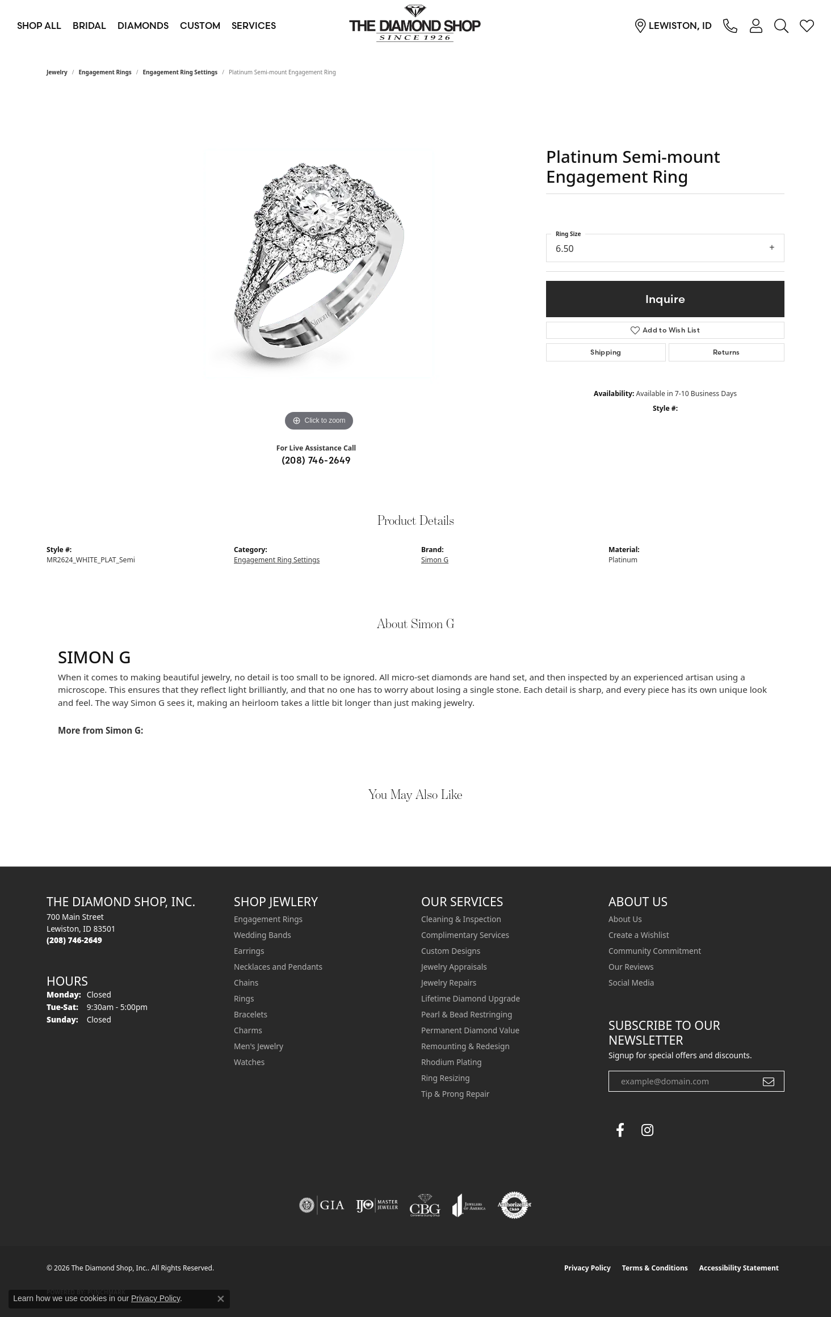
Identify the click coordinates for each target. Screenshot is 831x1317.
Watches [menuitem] (249, 1062)
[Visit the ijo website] (377, 1205)
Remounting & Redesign (465, 1046)
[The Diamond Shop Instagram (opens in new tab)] (674, 1130)
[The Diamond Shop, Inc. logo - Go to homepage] (415, 25)
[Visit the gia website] (322, 1205)
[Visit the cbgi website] (425, 1205)
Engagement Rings (105, 72)
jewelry (57, 72)
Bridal (89, 25)
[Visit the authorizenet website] (514, 1205)
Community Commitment (654, 950)
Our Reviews (630, 966)
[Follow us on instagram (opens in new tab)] (647, 1130)
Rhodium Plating (451, 1062)
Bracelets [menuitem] (250, 1014)
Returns (726, 352)
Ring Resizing (445, 1077)
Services (254, 25)
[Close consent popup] (220, 1298)
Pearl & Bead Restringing (466, 1014)
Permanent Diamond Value (470, 1030)
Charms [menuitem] (248, 1030)
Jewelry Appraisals (454, 966)
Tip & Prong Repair (455, 1093)
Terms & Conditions (655, 1268)
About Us (625, 919)
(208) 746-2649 (316, 460)
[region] (319, 264)
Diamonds (143, 25)
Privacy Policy (587, 1268)
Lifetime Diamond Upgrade (470, 998)
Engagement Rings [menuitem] (268, 919)
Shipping (605, 352)
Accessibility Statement (739, 1268)
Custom (200, 25)
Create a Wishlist (638, 934)
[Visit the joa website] (468, 1205)
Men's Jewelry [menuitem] (258, 1046)
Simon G (434, 560)
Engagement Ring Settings (180, 72)
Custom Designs (450, 950)
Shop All (39, 25)
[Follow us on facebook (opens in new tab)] (619, 1130)
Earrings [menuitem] (249, 950)
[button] (756, 25)
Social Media (631, 982)
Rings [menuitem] (244, 998)
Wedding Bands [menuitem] (262, 934)
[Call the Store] (74, 940)
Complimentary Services (465, 934)
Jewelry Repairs (448, 982)
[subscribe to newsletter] (768, 1081)
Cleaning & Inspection (461, 919)
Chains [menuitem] (246, 982)
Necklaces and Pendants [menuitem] (278, 966)
